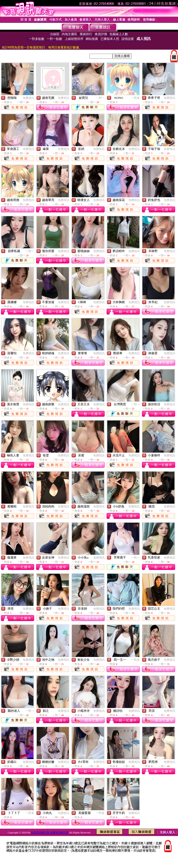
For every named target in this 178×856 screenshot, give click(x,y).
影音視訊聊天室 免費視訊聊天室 (49, 832)
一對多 (135, 98)
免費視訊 (28, 98)
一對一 (100, 98)
